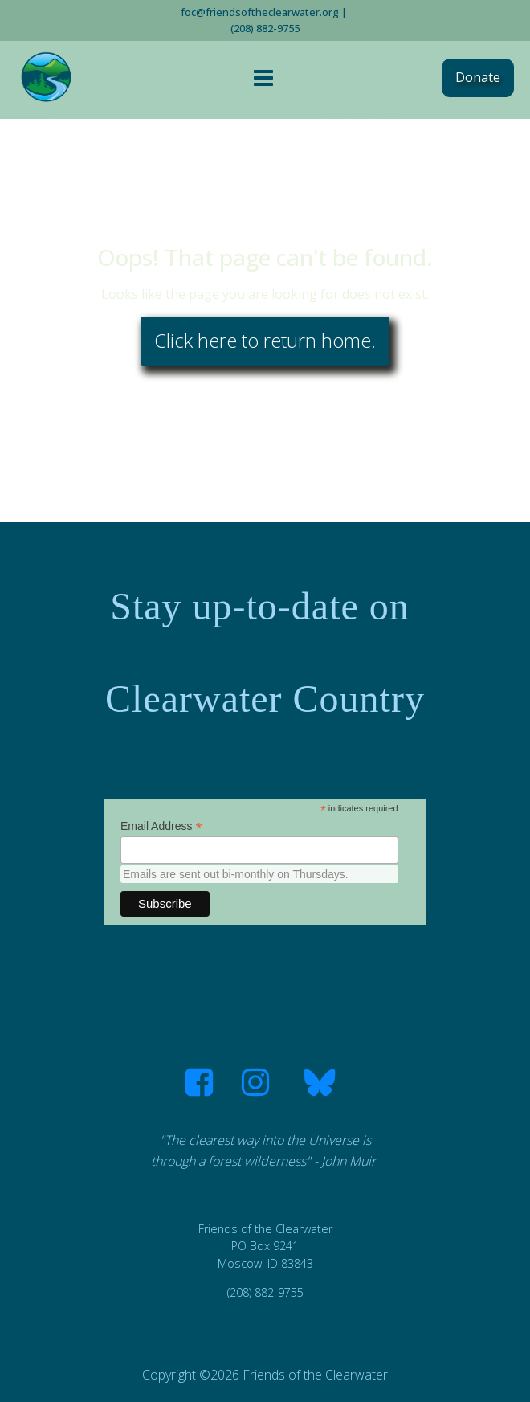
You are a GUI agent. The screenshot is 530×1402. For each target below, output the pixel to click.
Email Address (161, 826)
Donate (477, 77)
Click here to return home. (265, 340)
